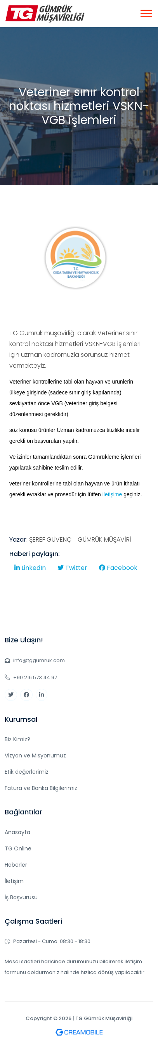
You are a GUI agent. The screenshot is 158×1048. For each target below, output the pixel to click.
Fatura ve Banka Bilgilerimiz (41, 788)
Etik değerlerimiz (27, 772)
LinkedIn (30, 571)
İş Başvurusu (21, 897)
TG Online (18, 848)
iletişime (112, 497)
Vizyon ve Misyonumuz (35, 755)
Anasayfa (17, 832)
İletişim (14, 881)
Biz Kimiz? (17, 739)
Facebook (118, 571)
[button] (146, 12)
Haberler (16, 865)
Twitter (72, 571)
